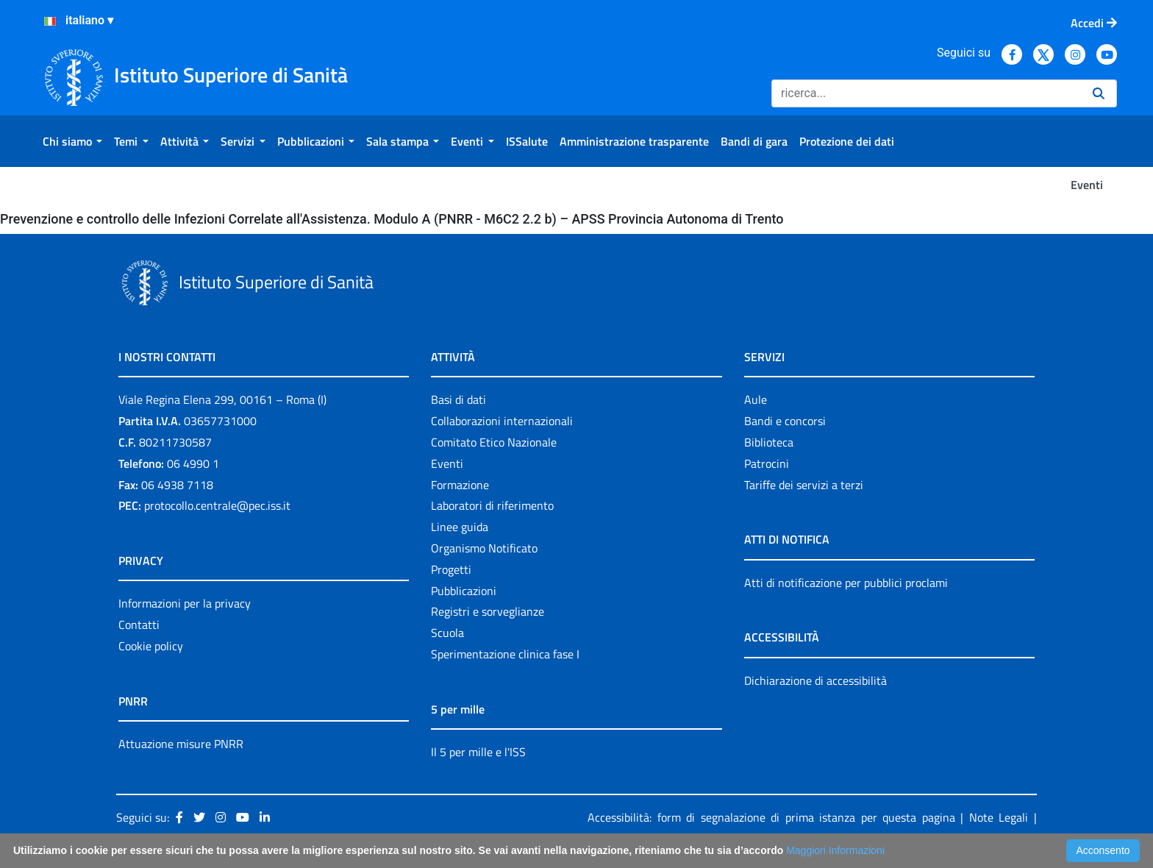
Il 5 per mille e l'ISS (478, 752)
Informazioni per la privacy (184, 603)
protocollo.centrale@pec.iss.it (217, 505)
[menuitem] (72, 141)
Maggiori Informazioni (835, 850)
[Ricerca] (926, 93)
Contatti (139, 624)
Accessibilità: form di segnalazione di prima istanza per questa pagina (771, 817)
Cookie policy (150, 646)
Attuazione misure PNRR (180, 744)
